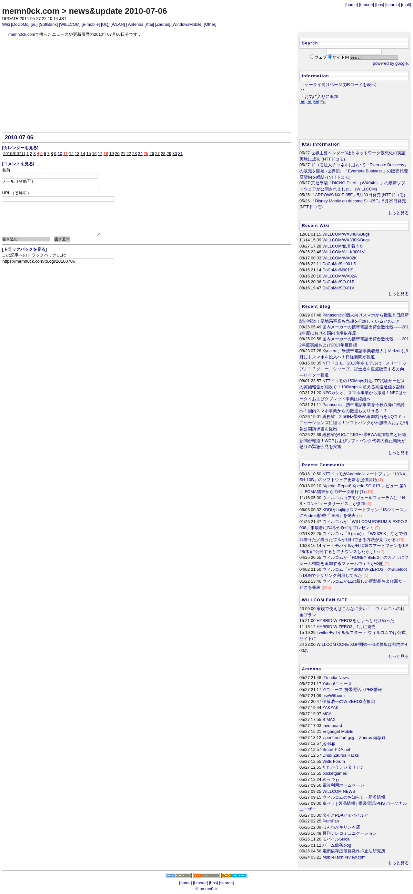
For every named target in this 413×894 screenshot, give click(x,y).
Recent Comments (323, 464)
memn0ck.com (30, 10)
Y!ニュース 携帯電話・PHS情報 (352, 689)
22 (128, 153)
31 (180, 153)
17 (100, 153)
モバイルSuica (335, 839)
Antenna (136, 24)
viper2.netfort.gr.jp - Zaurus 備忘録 (354, 737)
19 (111, 153)
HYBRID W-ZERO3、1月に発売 (346, 626)
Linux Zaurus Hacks (340, 755)
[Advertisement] (146, 85)
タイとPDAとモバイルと (345, 815)
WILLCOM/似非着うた (343, 246)
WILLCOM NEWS (338, 791)
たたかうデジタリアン (343, 767)
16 (94, 153)
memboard (332, 725)
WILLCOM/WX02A (339, 276)
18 (106, 153)
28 (163, 153)
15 (88, 153)
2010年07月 (14, 153)
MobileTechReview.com (344, 857)
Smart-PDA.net (336, 749)
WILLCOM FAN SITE (325, 600)
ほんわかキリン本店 (341, 827)
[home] (351, 4)
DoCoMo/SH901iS (339, 263)
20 (117, 153)
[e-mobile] (91, 24)
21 (123, 153)
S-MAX (329, 719)
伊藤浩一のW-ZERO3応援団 (348, 701)
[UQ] (105, 24)
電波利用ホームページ (343, 785)
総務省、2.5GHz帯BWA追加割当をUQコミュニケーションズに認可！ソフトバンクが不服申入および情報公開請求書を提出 (353, 422)
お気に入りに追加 (321, 96)
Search (310, 43)
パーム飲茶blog (336, 845)
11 (65, 153)
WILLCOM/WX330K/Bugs (346, 240)
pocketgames (334, 773)
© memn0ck (206, 888)
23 (134, 153)
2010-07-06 (19, 137)
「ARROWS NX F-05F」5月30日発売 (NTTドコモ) (358, 194)
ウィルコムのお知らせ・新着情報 (353, 797)
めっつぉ (330, 779)
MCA (326, 713)
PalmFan (330, 821)
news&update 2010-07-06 (118, 10)
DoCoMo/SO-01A (338, 288)
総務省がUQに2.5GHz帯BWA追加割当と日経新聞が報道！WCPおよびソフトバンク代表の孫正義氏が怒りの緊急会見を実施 (352, 440)
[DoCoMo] (20, 24)
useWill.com (333, 695)
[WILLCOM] (70, 24)
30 (174, 153)
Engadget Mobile (337, 731)
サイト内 (340, 57)
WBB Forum (333, 761)
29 (169, 153)
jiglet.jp (328, 743)
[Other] (210, 24)
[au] (34, 24)
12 (71, 153)
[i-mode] (366, 4)
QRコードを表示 (359, 84)
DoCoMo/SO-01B (338, 281)
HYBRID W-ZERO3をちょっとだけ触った (355, 620)
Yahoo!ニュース (337, 683)
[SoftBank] (48, 24)
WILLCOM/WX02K (339, 258)
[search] (392, 4)
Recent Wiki (316, 225)
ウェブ (320, 57)
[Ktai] (149, 24)
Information (315, 75)
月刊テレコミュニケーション (349, 833)
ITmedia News (335, 677)
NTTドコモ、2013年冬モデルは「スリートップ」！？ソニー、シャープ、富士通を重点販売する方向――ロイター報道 (353, 369)
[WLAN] (118, 24)
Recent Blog (316, 306)
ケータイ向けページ (323, 84)
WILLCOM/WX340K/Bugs (346, 234)
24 (140, 153)
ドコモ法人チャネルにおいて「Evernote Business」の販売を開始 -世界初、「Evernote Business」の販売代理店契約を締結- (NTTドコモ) (353, 170)
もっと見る (398, 212)
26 (151, 153)
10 (59, 153)
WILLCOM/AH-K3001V (343, 251)
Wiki (6, 24)
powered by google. (391, 63)
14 (83, 153)
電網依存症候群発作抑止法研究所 (353, 851)
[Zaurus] (162, 24)
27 (157, 153)
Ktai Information (321, 144)
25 (146, 153)
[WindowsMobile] (187, 24)
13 (77, 153)
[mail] (406, 4)
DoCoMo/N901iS (337, 269)
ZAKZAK (330, 707)
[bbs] (379, 4)
